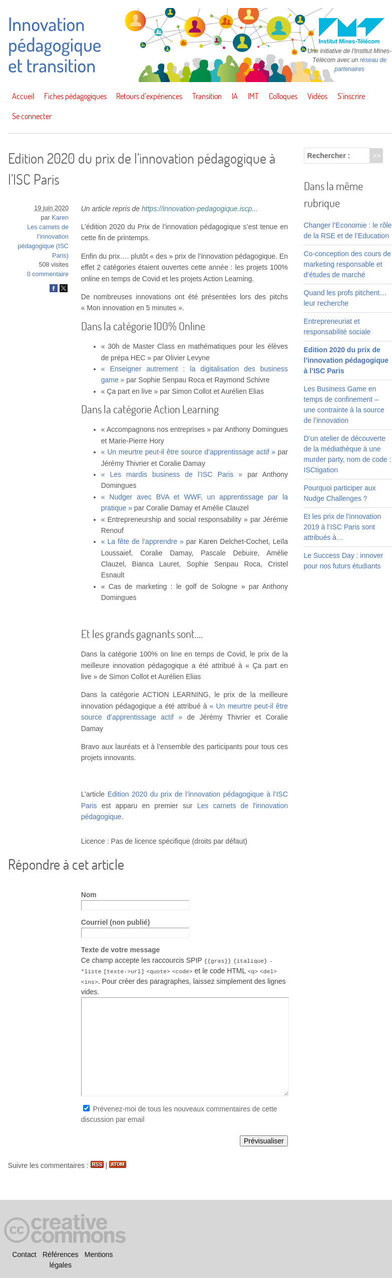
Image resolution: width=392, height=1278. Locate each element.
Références (61, 1254)
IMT (253, 96)
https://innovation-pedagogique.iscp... (200, 209)
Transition (207, 96)
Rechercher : (328, 156)
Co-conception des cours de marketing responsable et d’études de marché (347, 264)
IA (235, 96)
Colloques (283, 96)
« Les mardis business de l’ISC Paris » (172, 474)
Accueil (23, 96)
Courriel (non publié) (115, 922)
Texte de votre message (120, 950)
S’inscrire (351, 96)
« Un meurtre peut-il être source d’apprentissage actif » (188, 452)
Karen (60, 217)
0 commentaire (48, 274)
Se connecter (32, 116)
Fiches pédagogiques (75, 96)
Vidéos (317, 96)
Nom (89, 895)
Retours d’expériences (149, 96)
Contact (24, 1254)
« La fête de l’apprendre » (142, 541)
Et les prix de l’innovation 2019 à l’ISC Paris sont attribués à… (342, 526)
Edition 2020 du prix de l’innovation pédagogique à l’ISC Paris (346, 360)
